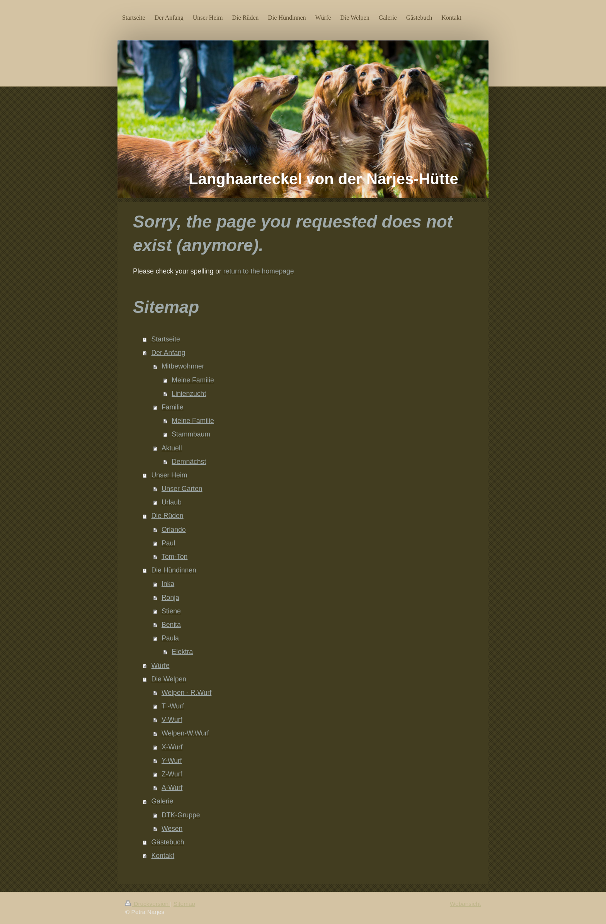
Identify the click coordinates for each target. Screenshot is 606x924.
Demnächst (189, 461)
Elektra (182, 652)
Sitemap (184, 903)
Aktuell (172, 448)
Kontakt (163, 855)
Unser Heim (169, 475)
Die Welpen (169, 679)
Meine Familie (193, 380)
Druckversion (147, 903)
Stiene (171, 611)
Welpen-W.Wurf (185, 733)
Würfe (161, 665)
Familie (173, 407)
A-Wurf (172, 788)
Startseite (166, 339)
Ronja (170, 597)
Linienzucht (189, 393)
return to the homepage (258, 271)
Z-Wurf (172, 774)
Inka (168, 584)
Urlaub (172, 502)
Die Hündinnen (174, 570)
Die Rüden (168, 516)
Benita (171, 624)
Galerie (163, 801)
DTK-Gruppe (181, 815)
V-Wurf (172, 720)
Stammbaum (191, 434)
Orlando (174, 529)
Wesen (172, 828)
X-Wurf (172, 747)
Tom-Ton (174, 557)
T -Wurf (173, 706)
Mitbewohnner (183, 366)
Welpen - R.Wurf (186, 692)
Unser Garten (182, 489)
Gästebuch (168, 842)
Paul (168, 543)
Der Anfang (169, 353)
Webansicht (465, 903)
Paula (170, 638)
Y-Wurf (172, 760)
